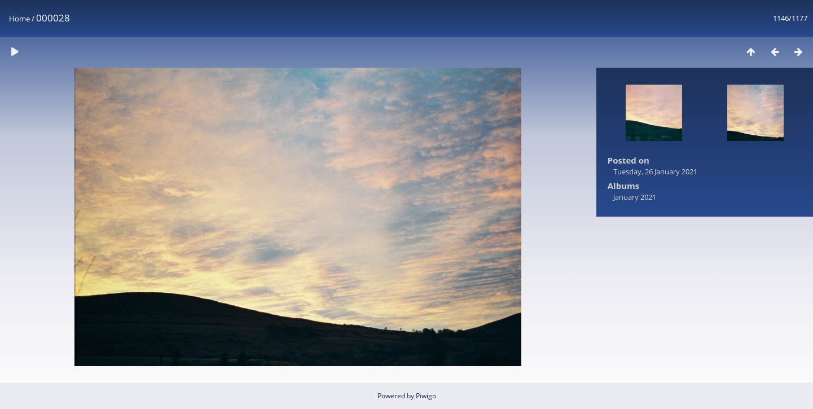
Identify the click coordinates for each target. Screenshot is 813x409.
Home (19, 19)
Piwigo (426, 396)
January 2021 (634, 197)
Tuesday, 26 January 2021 (655, 171)
